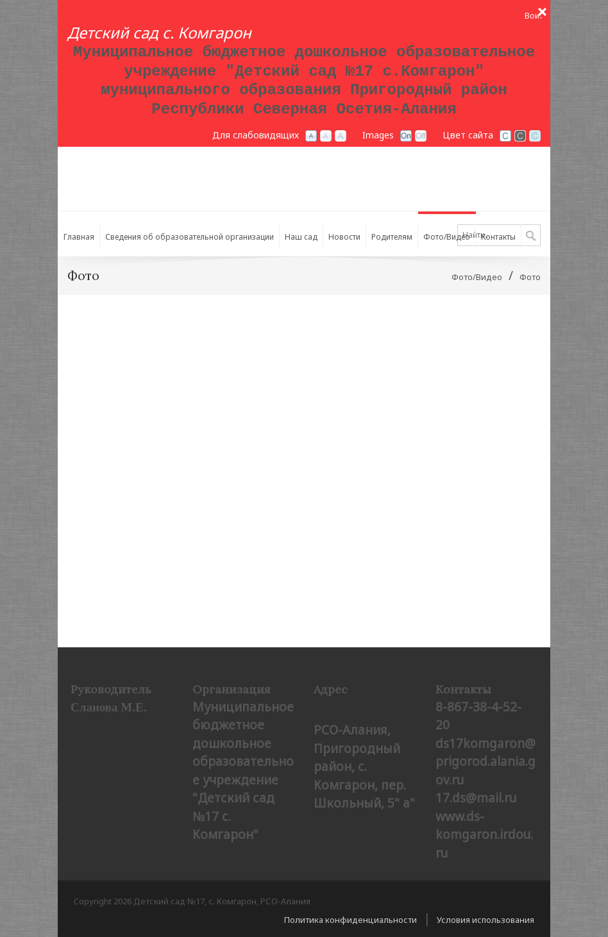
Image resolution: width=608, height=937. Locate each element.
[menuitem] (190, 233)
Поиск (531, 236)
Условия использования (485, 919)
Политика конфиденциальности (350, 919)
